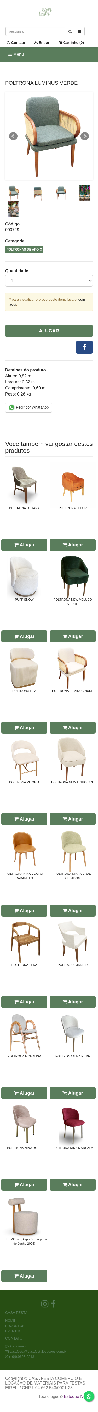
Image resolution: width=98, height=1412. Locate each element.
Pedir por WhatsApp (29, 407)
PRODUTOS (14, 1326)
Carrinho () (71, 43)
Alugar (49, 331)
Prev (13, 136)
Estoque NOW (77, 1396)
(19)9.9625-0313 (21, 1357)
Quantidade (16, 271)
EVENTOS (13, 1331)
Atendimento (16, 1346)
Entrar (41, 43)
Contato (16, 43)
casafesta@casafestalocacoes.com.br (38, 1351)
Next (84, 136)
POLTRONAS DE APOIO (24, 249)
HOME (10, 1321)
